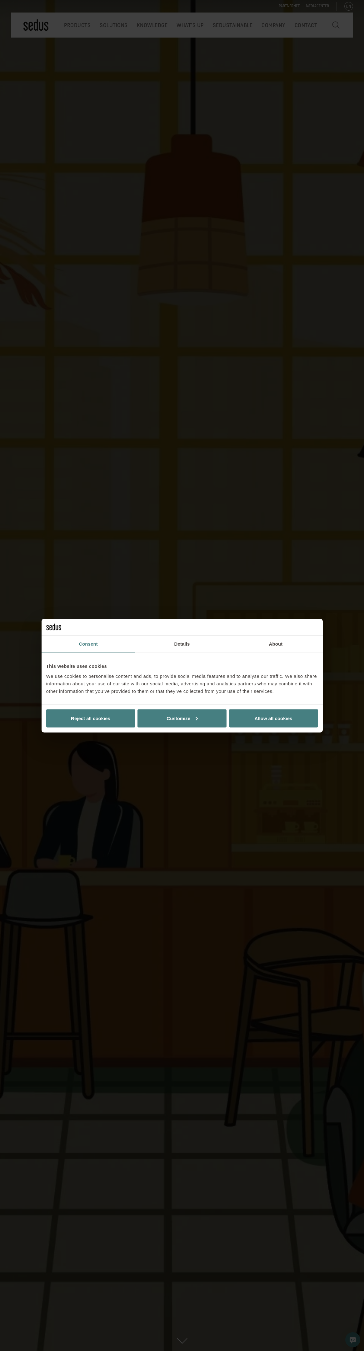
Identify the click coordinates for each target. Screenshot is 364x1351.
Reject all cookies (90, 718)
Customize (182, 718)
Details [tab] (182, 644)
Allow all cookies (273, 718)
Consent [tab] (88, 644)
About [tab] (276, 644)
